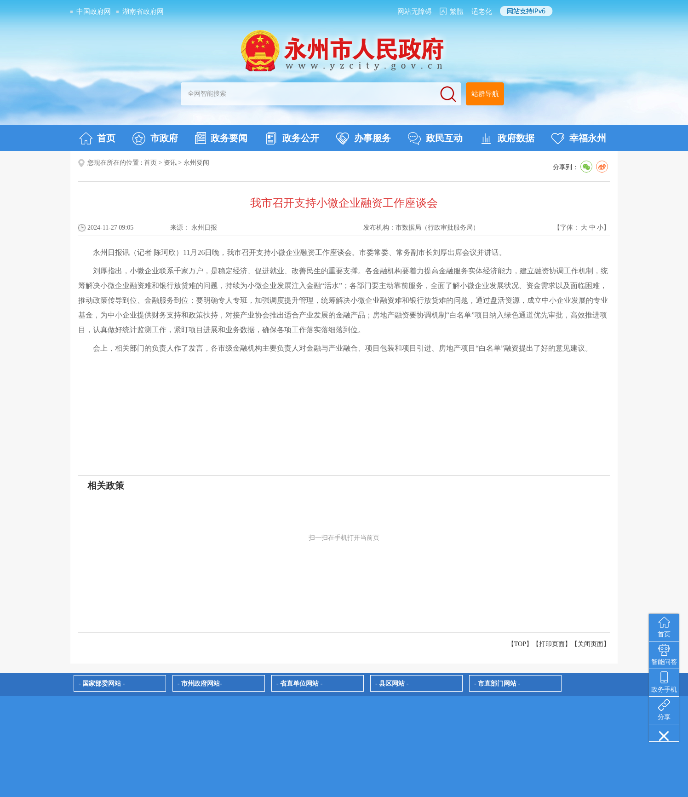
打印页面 (552, 644)
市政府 (155, 138)
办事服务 (363, 138)
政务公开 (291, 138)
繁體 (457, 11)
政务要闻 (221, 138)
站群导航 (485, 94)
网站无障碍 (414, 11)
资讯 (170, 162)
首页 (97, 138)
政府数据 (507, 138)
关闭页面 (590, 644)
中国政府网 (93, 11)
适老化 (481, 11)
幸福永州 (578, 138)
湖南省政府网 (143, 11)
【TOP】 (520, 644)
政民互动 (435, 138)
